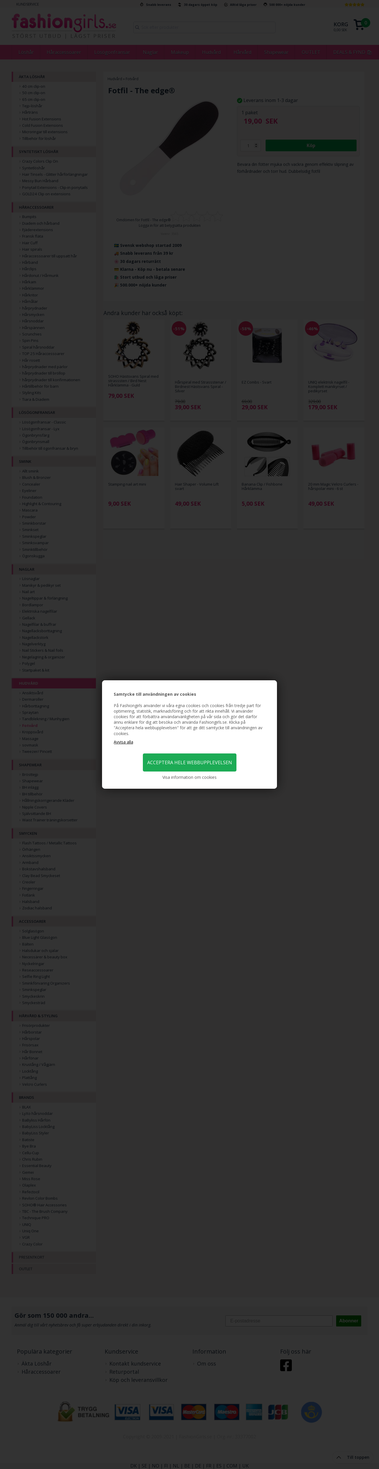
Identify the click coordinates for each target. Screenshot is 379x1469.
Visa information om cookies (189, 777)
